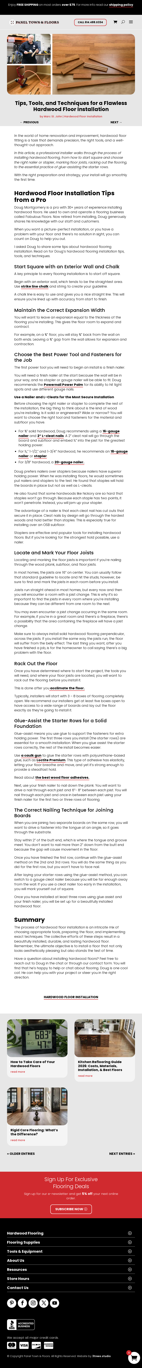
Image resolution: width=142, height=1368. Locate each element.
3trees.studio (101, 1356)
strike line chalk (34, 286)
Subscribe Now (69, 1209)
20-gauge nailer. (69, 462)
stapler (40, 456)
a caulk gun (31, 755)
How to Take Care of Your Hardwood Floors (33, 1064)
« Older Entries (21, 1153)
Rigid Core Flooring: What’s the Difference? (34, 1132)
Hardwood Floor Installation (83, 116)
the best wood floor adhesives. (62, 777)
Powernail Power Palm (63, 384)
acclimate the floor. (67, 688)
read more (18, 1072)
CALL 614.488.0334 (90, 22)
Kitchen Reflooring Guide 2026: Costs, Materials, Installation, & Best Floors (100, 1066)
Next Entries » (122, 1153)
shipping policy (121, 5)
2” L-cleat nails (50, 435)
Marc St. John (53, 116)
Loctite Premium (51, 760)
